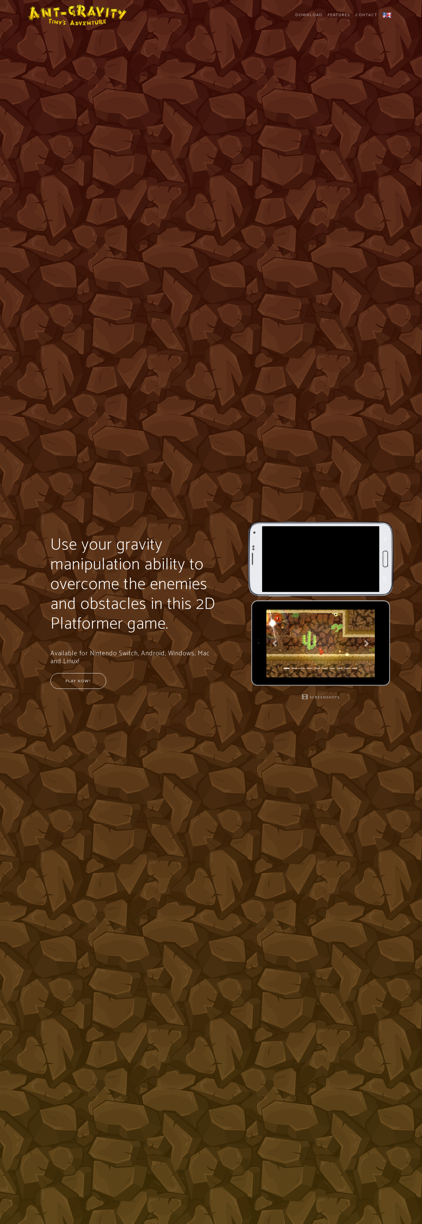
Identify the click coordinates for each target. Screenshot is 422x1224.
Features (339, 15)
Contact (366, 15)
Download (308, 15)
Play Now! (78, 681)
